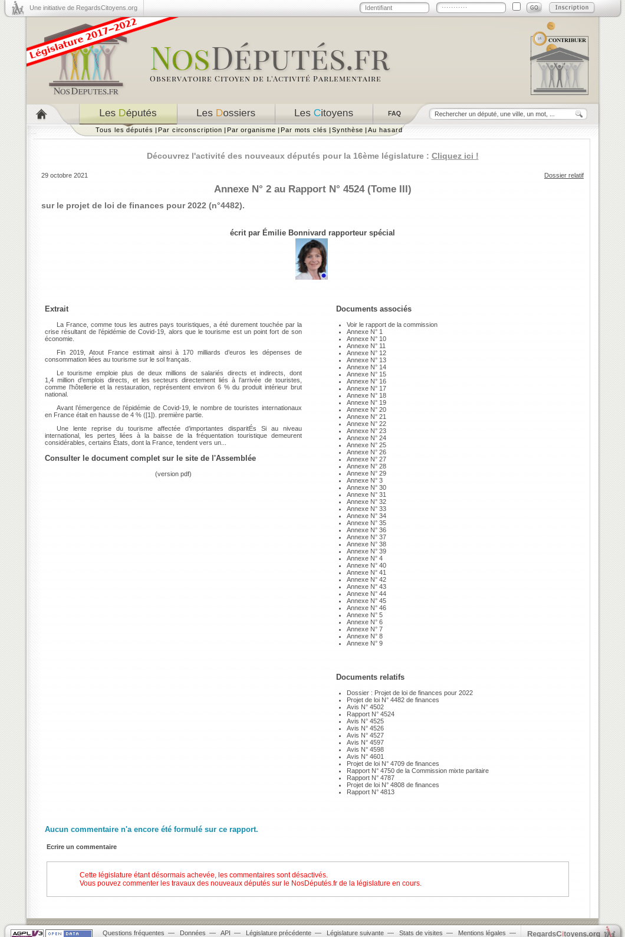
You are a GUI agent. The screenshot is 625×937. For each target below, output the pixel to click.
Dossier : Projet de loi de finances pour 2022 (410, 692)
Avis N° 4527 (365, 735)
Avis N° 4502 (365, 706)
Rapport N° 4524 (370, 714)
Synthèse (347, 129)
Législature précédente (278, 932)
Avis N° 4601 (365, 756)
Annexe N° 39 (366, 551)
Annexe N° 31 (366, 494)
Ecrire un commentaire (82, 846)
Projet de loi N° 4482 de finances (393, 699)
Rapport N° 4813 (370, 791)
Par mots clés (304, 129)
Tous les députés (124, 129)
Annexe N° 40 (366, 565)
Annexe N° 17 (366, 388)
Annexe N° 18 (366, 395)
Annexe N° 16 (366, 381)
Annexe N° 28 (366, 466)
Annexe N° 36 (366, 529)
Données (193, 932)
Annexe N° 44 (366, 593)
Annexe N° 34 (366, 515)
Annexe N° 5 (365, 614)
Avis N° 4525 (365, 721)
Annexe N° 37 (366, 536)
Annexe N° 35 (366, 522)
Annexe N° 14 (366, 367)
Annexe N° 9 (365, 643)
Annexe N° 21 (366, 416)
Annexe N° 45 (366, 600)
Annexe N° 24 (366, 437)
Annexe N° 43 (366, 586)
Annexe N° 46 (366, 607)
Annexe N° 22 (366, 423)
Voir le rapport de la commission (392, 324)
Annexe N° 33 (366, 508)
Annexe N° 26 (366, 452)
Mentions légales (482, 932)
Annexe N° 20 (366, 409)
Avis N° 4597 (365, 742)
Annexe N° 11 (366, 345)
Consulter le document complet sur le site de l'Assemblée (150, 458)
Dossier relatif (564, 175)
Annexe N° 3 (365, 480)
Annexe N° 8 (365, 636)
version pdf (173, 473)
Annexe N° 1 (365, 331)
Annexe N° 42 (366, 579)
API (226, 932)
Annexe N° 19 (366, 402)
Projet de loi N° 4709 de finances (393, 763)
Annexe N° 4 (365, 558)
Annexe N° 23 (366, 430)
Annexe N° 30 (366, 487)
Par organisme (251, 129)
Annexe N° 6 (365, 621)
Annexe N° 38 (366, 544)
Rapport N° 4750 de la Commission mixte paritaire (418, 770)
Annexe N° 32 (366, 501)
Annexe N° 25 (366, 444)
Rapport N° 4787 (370, 777)
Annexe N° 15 (366, 374)
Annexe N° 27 (366, 459)
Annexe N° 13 (366, 359)
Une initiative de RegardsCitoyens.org (83, 7)
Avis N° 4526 (365, 728)
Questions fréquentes (134, 932)
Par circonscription (190, 129)
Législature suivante (355, 932)
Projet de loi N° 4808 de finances (393, 784)
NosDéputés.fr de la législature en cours (355, 883)
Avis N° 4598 (365, 749)
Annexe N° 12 (366, 352)
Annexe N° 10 (366, 338)
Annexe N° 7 (365, 629)
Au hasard (385, 129)
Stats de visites (421, 932)
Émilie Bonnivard (294, 232)
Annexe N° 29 (366, 473)
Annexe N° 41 (366, 572)
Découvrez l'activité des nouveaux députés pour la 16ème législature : (313, 155)
